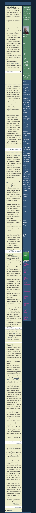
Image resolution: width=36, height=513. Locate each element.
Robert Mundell (25, 302)
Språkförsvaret (25, 311)
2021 (24, 48)
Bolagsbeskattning (19, 251)
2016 (24, 52)
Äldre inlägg (20, 509)
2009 (24, 58)
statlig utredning (8, 260)
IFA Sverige (25, 283)
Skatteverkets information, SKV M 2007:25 (15, 379)
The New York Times (26, 316)
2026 (24, 44)
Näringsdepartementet (26, 296)
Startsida (14, 509)
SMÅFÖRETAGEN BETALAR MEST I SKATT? (13, 7)
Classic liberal (25, 271)
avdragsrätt (10, 328)
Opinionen (25, 298)
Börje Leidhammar (18, 155)
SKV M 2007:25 (13, 165)
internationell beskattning (10, 149)
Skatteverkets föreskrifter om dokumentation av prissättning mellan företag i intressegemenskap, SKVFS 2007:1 (13, 379)
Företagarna (8, 8)
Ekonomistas (25, 276)
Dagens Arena (25, 272)
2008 (24, 59)
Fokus (24, 279)
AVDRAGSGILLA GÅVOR (10, 255)
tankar (17, 333)
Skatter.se (7, 333)
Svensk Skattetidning (10, 337)
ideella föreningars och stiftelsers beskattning (11, 270)
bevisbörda (16, 251)
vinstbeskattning (19, 252)
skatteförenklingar (19, 149)
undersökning (12, 8)
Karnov (24, 289)
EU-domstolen (25, 277)
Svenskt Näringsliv (12, 448)
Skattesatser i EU (25, 309)
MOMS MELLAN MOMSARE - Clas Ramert (12, 331)
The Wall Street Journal (26, 317)
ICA (16, 234)
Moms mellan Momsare (16, 504)
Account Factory (25, 263)
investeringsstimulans (15, 149)
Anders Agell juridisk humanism (27, 264)
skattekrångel (19, 507)
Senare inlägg (6, 509)
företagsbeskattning (18, 328)
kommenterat (14, 333)
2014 (24, 54)
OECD (7, 182)
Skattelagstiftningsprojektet (26, 303)
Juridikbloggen (25, 288)
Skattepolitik (25, 304)
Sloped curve (25, 310)
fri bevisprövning (10, 185)
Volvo (10, 347)
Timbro (24, 318)
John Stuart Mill (24, 15)
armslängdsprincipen (13, 251)
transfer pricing (16, 252)
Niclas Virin (9, 3)
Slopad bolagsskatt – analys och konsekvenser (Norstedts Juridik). (13, 63)
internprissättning (12, 252)
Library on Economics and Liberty (27, 291)
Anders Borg (25, 265)
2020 (24, 49)
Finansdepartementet (26, 278)
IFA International (25, 282)
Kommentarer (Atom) (11, 510)
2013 (24, 55)
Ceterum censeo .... (25, 270)
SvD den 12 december (15, 256)
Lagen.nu (24, 290)
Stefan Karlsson (25, 312)
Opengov (24, 297)
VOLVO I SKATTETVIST (10, 345)
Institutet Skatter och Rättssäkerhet (27, 284)
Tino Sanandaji (25, 319)
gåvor (20, 328)
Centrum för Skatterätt (26, 269)
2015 (24, 53)
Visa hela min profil (26, 78)
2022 (24, 47)
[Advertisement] (10, 78)
